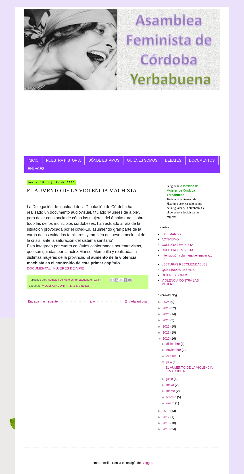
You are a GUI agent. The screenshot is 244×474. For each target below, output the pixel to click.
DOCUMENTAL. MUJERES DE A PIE (55, 268)
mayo (170, 385)
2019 (166, 411)
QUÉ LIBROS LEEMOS (178, 269)
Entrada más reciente (43, 301)
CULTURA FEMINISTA (177, 244)
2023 (166, 320)
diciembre (173, 344)
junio (170, 379)
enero (170, 403)
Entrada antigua (136, 301)
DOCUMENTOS (202, 160)
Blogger (147, 463)
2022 (166, 326)
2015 (166, 429)
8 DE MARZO (171, 234)
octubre (172, 356)
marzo (171, 391)
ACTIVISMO (170, 239)
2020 (166, 338)
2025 (166, 308)
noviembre (174, 350)
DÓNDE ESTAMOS (103, 160)
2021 (166, 332)
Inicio (91, 301)
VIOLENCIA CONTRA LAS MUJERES (66, 285)
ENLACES (36, 169)
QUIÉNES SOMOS (142, 160)
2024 (166, 314)
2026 (166, 302)
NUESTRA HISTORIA (63, 160)
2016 (166, 423)
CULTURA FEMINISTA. (178, 250)
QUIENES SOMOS (175, 275)
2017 (166, 417)
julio (169, 362)
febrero (171, 397)
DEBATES (173, 160)
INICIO (33, 160)
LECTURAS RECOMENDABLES (184, 264)
